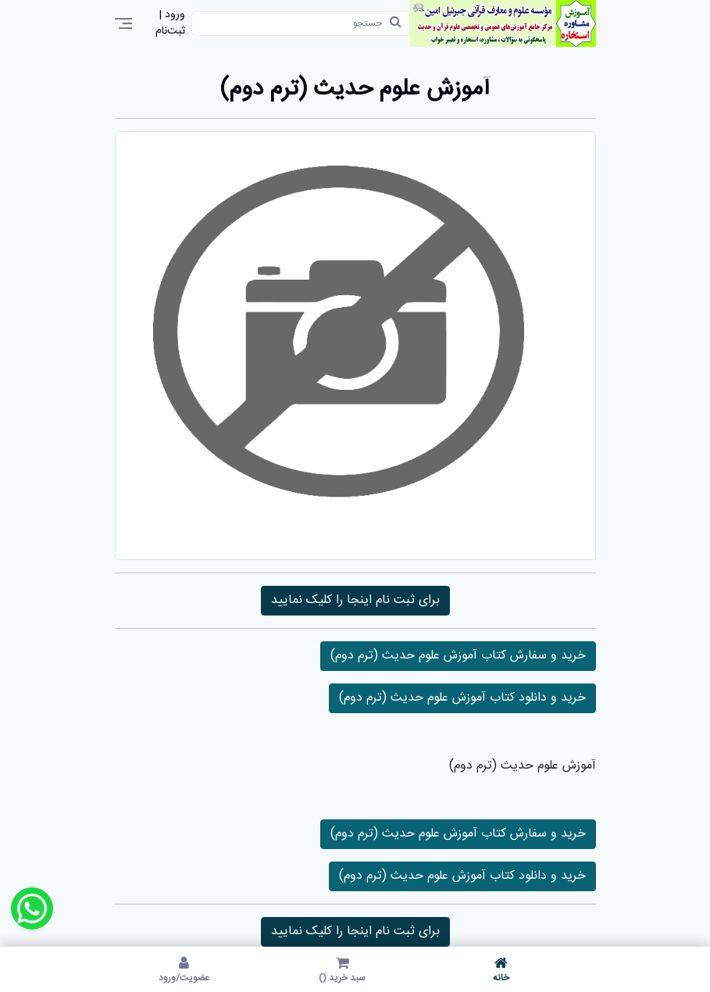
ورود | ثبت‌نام (170, 23)
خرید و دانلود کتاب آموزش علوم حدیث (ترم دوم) (462, 697)
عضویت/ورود (184, 969)
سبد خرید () (342, 969)
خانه (501, 969)
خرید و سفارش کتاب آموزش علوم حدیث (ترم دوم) (458, 655)
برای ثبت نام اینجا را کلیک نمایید (355, 600)
